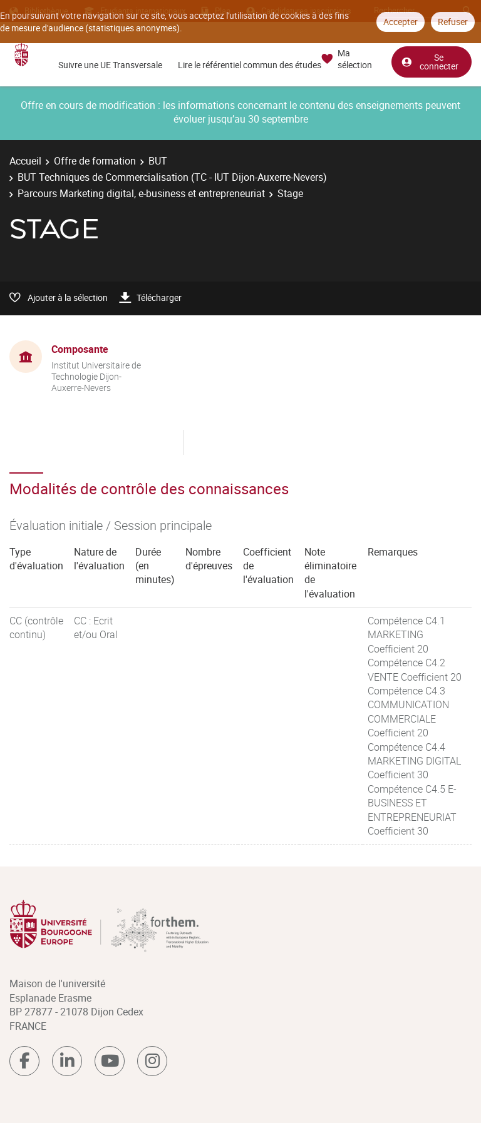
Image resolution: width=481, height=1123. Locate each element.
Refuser (453, 22)
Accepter (400, 22)
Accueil (25, 161)
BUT (157, 161)
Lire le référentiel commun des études (249, 65)
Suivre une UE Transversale (110, 65)
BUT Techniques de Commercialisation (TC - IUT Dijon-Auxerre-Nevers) (172, 177)
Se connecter (429, 61)
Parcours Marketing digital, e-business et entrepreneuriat (141, 193)
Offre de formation (95, 161)
